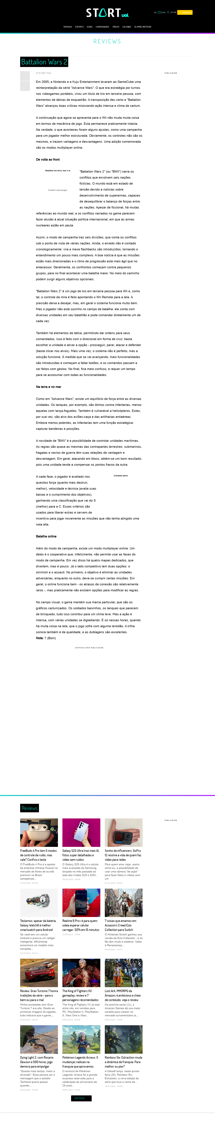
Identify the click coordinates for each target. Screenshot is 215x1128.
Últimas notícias (142, 26)
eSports (79, 26)
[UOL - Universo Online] (125, 15)
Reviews (68, 26)
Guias (89, 26)
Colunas (126, 26)
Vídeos (116, 26)
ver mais (81, 1098)
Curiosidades (102, 26)
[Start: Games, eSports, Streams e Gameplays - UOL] (104, 12)
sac (155, 12)
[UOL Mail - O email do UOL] (162, 12)
